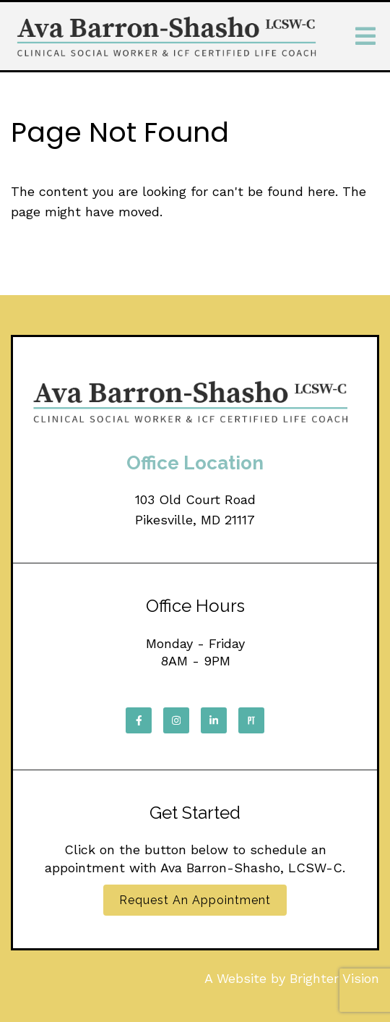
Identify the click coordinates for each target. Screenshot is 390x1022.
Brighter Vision (334, 978)
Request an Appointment (195, 900)
